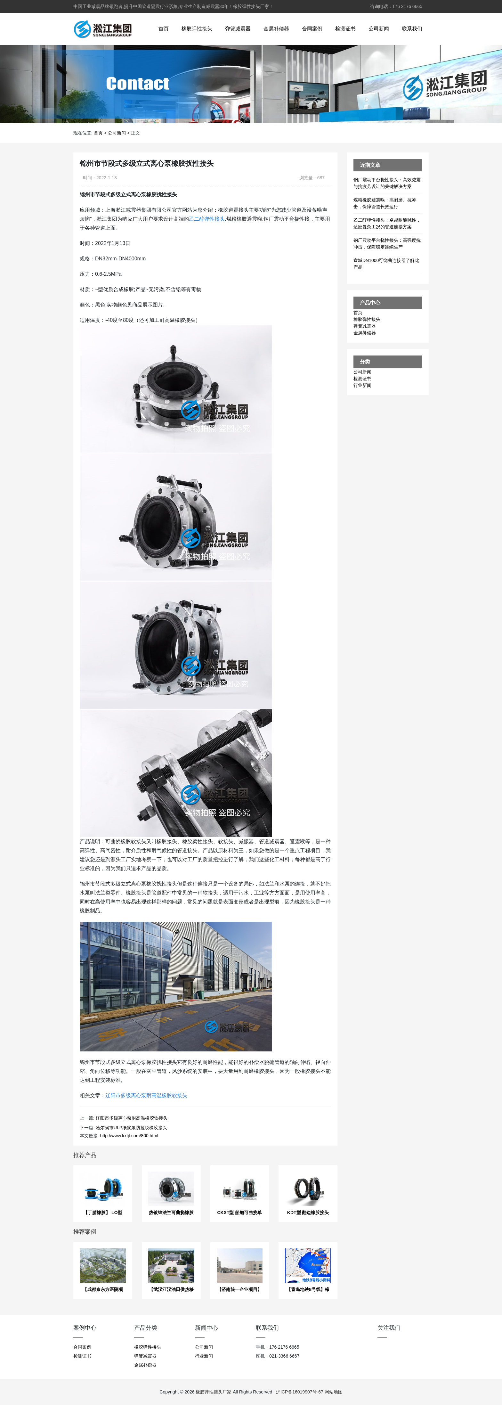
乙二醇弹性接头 (207, 219)
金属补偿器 (276, 28)
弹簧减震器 (238, 28)
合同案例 (312, 28)
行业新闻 (362, 385)
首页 (163, 28)
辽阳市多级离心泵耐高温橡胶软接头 (146, 1095)
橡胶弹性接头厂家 (213, 1391)
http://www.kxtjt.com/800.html (129, 1135)
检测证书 (345, 28)
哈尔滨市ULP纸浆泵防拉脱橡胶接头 (131, 1127)
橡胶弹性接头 (197, 28)
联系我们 (412, 28)
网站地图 (334, 1391)
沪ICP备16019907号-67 (299, 1391)
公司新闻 (378, 28)
